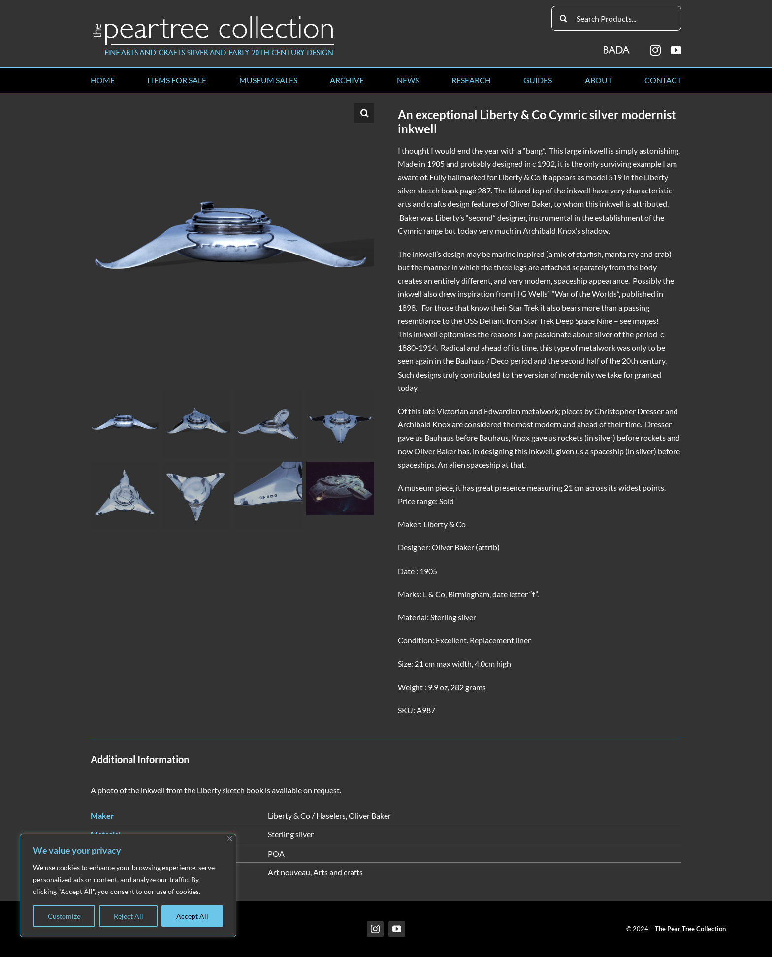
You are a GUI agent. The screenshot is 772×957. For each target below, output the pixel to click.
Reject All (128, 916)
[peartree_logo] (214, 18)
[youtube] (676, 50)
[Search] (563, 18)
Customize (64, 916)
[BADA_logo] (617, 46)
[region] (128, 885)
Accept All (192, 916)
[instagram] (655, 50)
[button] (364, 113)
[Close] (229, 838)
